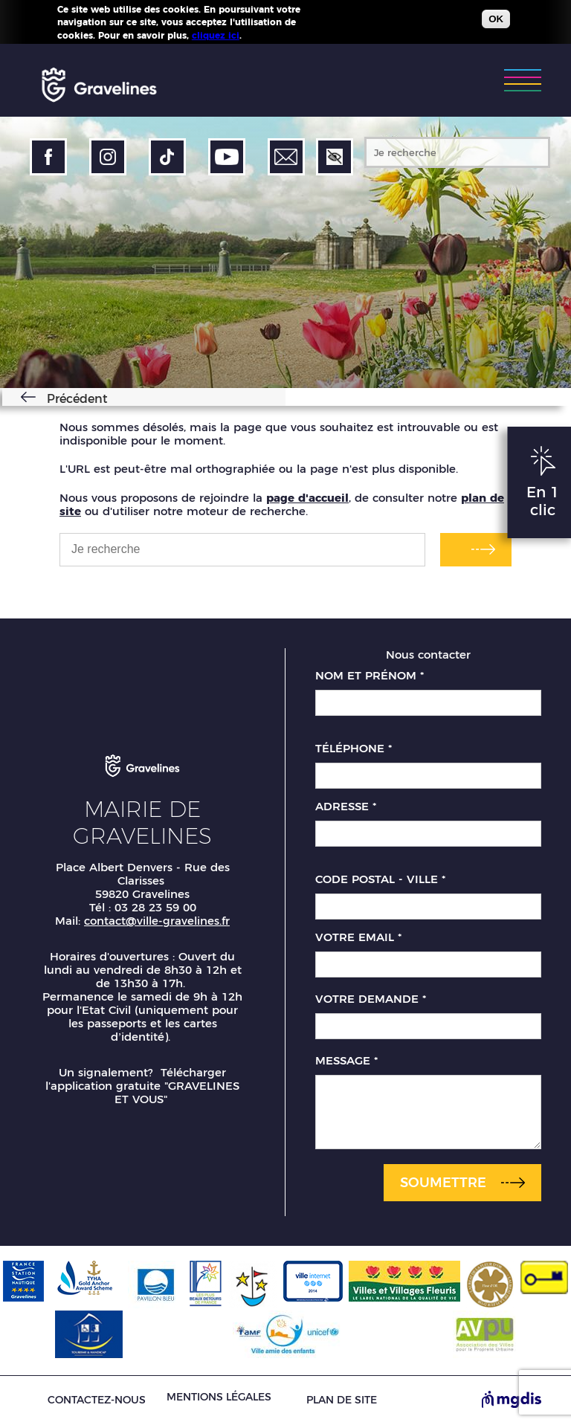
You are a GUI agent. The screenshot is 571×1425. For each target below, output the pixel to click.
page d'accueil (307, 498)
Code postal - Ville (380, 879)
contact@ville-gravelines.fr (157, 921)
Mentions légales (219, 1396)
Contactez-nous (97, 1400)
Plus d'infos (271, 35)
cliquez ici (215, 35)
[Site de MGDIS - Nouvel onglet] (511, 1400)
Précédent (75, 399)
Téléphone (353, 748)
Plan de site (341, 1400)
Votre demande (370, 999)
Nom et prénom (369, 675)
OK (495, 19)
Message (346, 1060)
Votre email (358, 937)
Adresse (345, 806)
